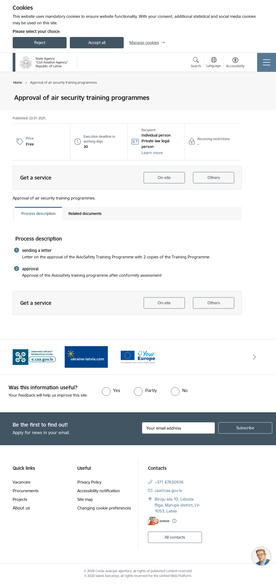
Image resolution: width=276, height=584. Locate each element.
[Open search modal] (196, 63)
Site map (85, 499)
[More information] (174, 521)
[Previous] (21, 357)
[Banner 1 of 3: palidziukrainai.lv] (86, 356)
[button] (152, 153)
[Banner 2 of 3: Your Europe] (138, 356)
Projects (20, 499)
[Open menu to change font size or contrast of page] (235, 63)
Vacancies (21, 482)
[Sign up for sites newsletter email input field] (178, 428)
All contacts (175, 537)
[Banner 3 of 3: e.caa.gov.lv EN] (34, 356)
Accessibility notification (98, 490)
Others (214, 177)
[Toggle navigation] (266, 62)
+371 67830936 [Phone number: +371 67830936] (169, 482)
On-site (164, 177)
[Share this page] (255, 109)
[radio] (111, 390)
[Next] (254, 357)
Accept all (96, 42)
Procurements (26, 490)
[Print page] (255, 95)
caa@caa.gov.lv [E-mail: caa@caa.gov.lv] (168, 490)
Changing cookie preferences (104, 508)
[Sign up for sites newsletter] (245, 428)
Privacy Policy (89, 482)
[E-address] (159, 521)
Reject (39, 42)
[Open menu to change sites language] (213, 63)
